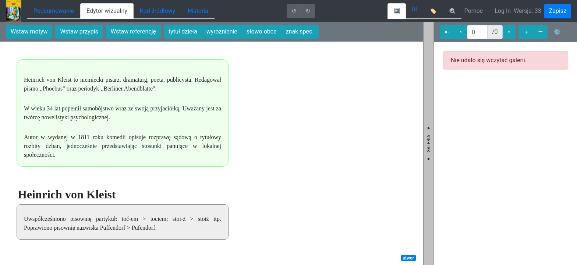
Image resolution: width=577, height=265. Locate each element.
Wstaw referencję (133, 31)
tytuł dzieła (183, 31)
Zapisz (557, 10)
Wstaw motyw (29, 31)
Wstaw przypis (79, 31)
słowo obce (262, 31)
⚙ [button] (557, 31)
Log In (503, 10)
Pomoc (473, 10)
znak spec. (300, 31)
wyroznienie (221, 31)
